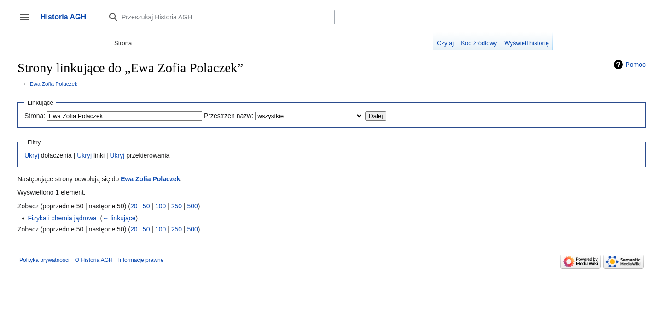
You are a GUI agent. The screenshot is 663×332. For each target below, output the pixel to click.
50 (146, 206)
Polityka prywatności (44, 260)
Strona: (34, 115)
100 (160, 206)
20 (134, 206)
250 (176, 206)
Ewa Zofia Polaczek (53, 84)
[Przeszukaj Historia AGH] (220, 17)
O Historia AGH (94, 260)
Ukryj (31, 155)
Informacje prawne (141, 260)
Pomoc (635, 64)
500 (192, 206)
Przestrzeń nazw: (228, 115)
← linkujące (118, 218)
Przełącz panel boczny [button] (27, 21)
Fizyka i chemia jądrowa (62, 218)
